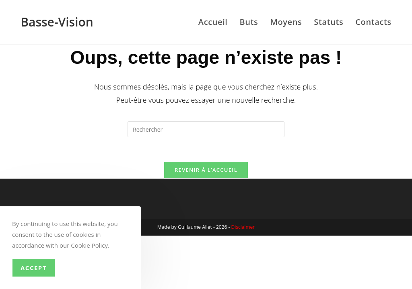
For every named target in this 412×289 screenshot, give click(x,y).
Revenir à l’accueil (206, 169)
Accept (34, 268)
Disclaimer (243, 227)
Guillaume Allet (195, 227)
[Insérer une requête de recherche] (206, 129)
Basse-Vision (57, 22)
